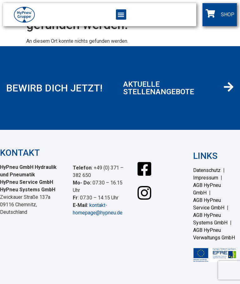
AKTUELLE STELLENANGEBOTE (158, 88)
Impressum (205, 178)
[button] (121, 14)
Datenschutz (207, 170)
